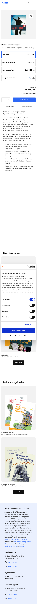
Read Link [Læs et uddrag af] (31, 16)
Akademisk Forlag (20, 479)
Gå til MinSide (10, 558)
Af (2, 48)
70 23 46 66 (12, 532)
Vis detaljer (27, 325)
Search (29, 2)
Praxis (29, 479)
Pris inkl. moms (24, 93)
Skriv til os (12, 503)
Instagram (12, 586)
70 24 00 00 (13, 576)
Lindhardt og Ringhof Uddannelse (16, 476)
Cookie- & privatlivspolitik (22, 596)
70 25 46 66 (12, 499)
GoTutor (7, 481)
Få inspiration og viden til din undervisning (14, 514)
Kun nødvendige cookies (18, 336)
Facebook (16, 586)
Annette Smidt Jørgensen (14, 48)
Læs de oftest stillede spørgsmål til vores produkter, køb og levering (17, 547)
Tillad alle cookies (18, 330)
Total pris (33, 87)
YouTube (21, 586)
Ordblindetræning (11, 483)
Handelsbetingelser (14, 598)
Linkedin (25, 586)
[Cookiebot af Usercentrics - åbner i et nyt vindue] (26, 267)
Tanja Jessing (29, 48)
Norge (21, 481)
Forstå (21, 483)
